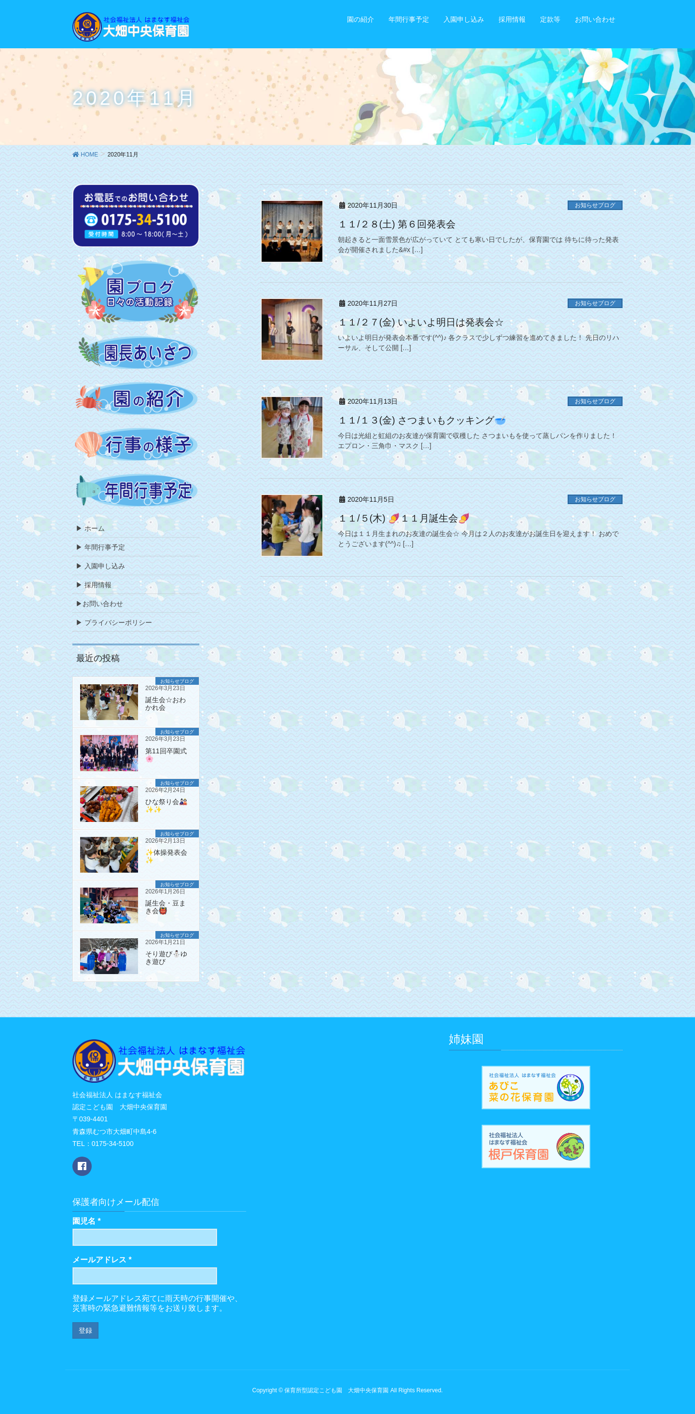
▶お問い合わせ (99, 604)
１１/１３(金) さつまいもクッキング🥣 (422, 420)
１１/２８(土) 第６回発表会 (397, 224)
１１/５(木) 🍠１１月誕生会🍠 (404, 518)
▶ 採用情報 (93, 585)
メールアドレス (102, 1260)
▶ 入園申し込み (100, 566)
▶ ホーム (90, 528)
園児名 (86, 1221)
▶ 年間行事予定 (100, 547)
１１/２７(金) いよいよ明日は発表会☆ (421, 322)
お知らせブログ (595, 205)
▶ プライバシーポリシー (114, 622)
